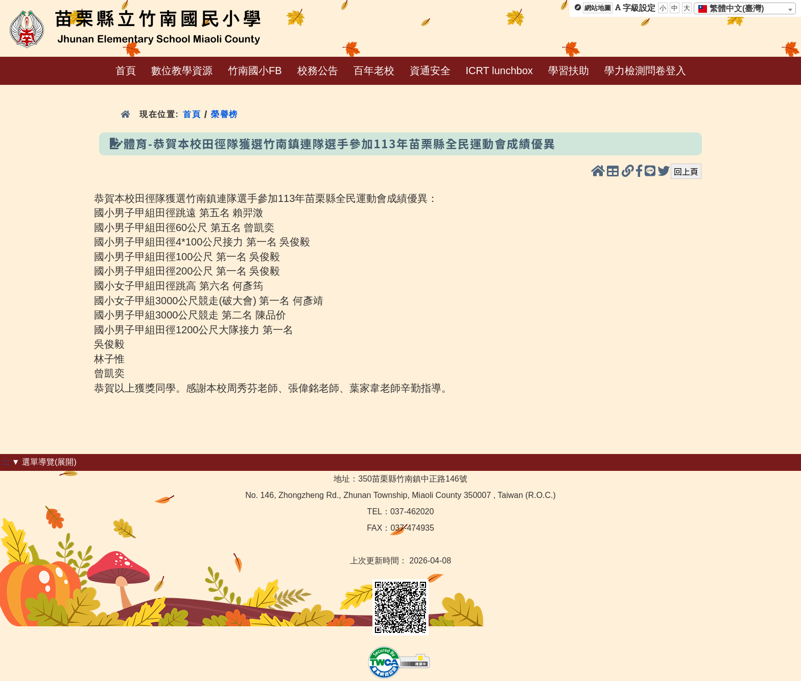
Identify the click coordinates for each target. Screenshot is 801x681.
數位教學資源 (182, 70)
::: (6, 462)
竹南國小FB (255, 70)
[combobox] (745, 8)
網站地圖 (597, 8)
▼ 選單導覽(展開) (44, 462)
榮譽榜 (224, 114)
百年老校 (374, 70)
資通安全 (430, 70)
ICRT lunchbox (499, 70)
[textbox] (734, 9)
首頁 (125, 70)
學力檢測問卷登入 (645, 70)
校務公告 (317, 70)
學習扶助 (568, 70)
